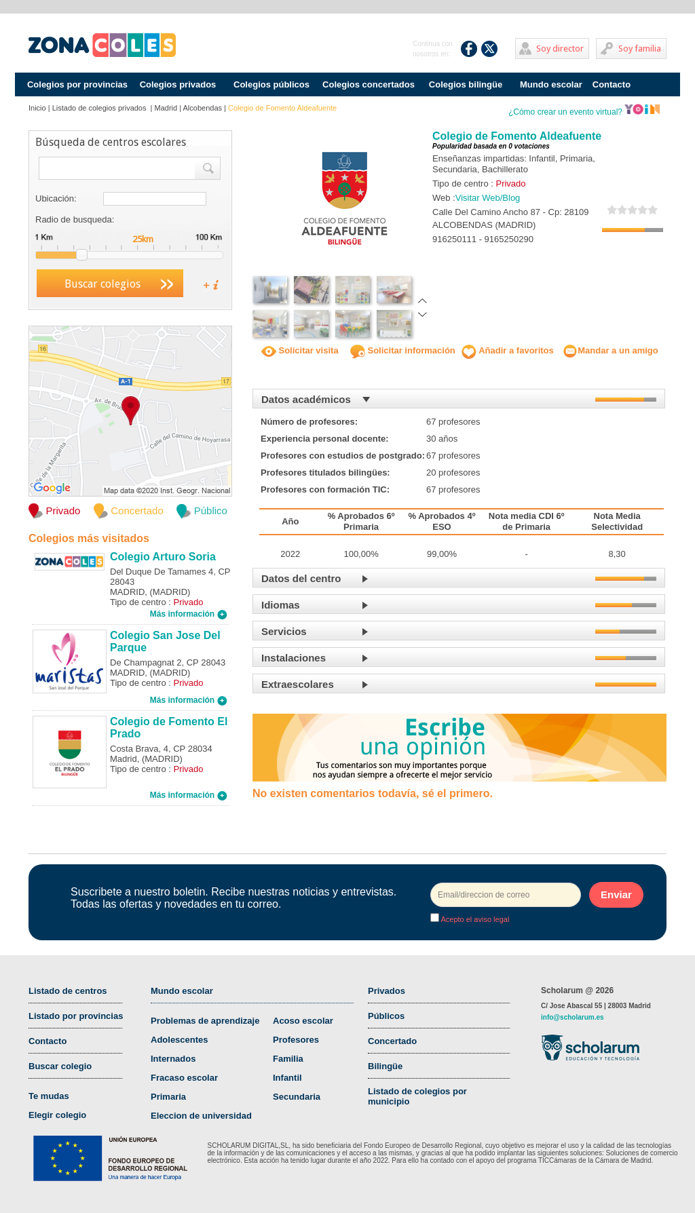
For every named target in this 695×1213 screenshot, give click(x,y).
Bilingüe (385, 1066)
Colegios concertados (368, 84)
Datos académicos (306, 399)
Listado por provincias (76, 1016)
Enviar (616, 894)
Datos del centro (301, 578)
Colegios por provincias (77, 84)
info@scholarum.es (572, 1017)
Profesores (296, 1040)
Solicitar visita (300, 350)
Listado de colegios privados (100, 108)
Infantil (287, 1078)
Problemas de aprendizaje (205, 1021)
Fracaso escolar (184, 1078)
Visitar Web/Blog (488, 198)
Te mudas (49, 1096)
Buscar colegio (60, 1066)
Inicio (37, 108)
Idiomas (280, 605)
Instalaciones (293, 657)
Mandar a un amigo (610, 350)
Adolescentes (179, 1040)
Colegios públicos (271, 84)
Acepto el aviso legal (474, 919)
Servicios (284, 631)
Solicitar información (402, 350)
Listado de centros (68, 991)
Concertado (392, 1041)
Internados (173, 1059)
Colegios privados (178, 84)
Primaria (168, 1097)
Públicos (386, 1016)
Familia (288, 1059)
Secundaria (296, 1097)
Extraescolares (297, 684)
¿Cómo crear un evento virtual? (584, 112)
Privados (386, 991)
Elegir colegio (57, 1115)
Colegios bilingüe (465, 84)
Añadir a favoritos (508, 350)
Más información (188, 614)
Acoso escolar (303, 1021)
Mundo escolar (551, 84)
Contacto (612, 84)
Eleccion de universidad (201, 1116)
